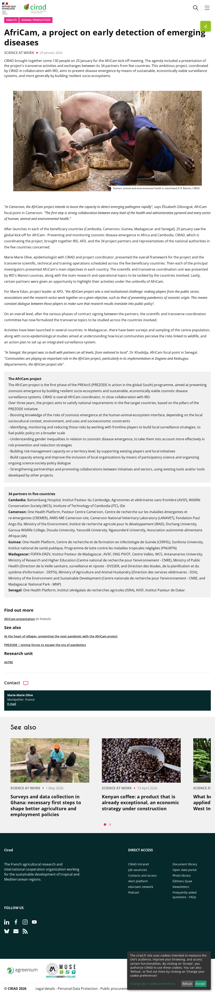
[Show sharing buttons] (205, 26)
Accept (200, 984)
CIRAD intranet (138, 864)
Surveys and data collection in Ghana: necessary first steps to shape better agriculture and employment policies (45, 805)
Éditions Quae (182, 881)
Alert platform (138, 881)
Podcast (133, 892)
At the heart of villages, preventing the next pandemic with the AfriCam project (61, 636)
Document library (185, 864)
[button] (195, 8)
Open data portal (185, 870)
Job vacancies (137, 870)
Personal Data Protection (78, 988)
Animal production (35, 20)
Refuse (187, 984)
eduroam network (140, 887)
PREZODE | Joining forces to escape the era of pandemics (45, 645)
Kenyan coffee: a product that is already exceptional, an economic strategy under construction (140, 803)
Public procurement (116, 988)
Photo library (182, 875)
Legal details (45, 988)
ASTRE (8, 662)
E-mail (11, 704)
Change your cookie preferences (152, 984)
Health (11, 20)
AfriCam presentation (19, 619)
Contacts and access (142, 875)
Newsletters (181, 887)
